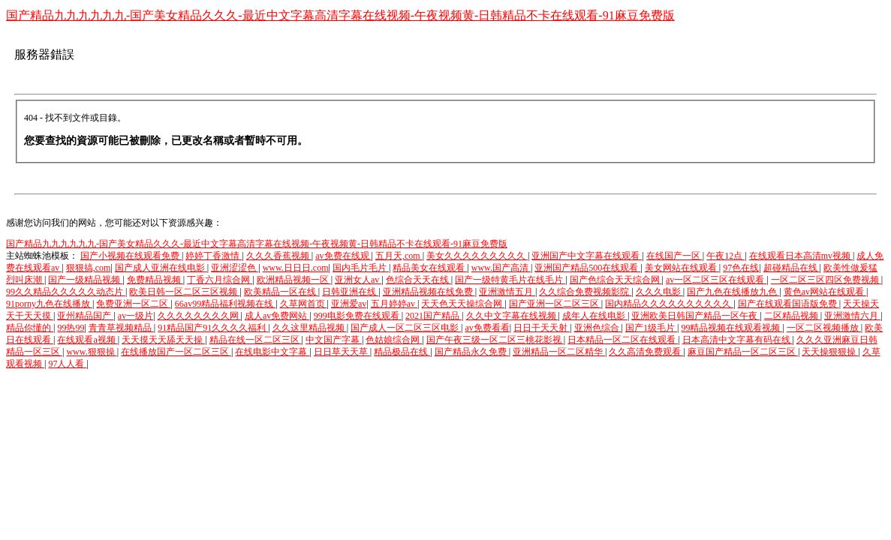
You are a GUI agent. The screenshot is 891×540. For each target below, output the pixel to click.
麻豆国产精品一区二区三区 (743, 351)
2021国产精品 (433, 315)
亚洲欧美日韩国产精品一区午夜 (695, 315)
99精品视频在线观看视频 (731, 327)
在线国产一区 (674, 255)
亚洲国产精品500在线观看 (587, 267)
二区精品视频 (792, 315)
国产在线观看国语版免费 (788, 303)
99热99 (70, 327)
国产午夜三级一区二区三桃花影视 (495, 339)
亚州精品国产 (85, 315)
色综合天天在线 (418, 279)
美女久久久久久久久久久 (477, 255)
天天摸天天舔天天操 (163, 339)
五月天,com (399, 255)
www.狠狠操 (91, 351)
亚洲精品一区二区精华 (559, 351)
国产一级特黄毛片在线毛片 (510, 279)
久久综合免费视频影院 (585, 291)
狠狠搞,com (88, 267)
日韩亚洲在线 (350, 291)
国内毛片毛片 (361, 267)
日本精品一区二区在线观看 (622, 339)
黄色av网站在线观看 (825, 291)
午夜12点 (725, 255)
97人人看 (67, 363)
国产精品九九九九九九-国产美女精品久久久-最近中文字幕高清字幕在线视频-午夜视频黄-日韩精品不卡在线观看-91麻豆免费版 (340, 15)
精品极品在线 (402, 351)
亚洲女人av (358, 279)
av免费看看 (487, 327)
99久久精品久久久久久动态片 (65, 291)
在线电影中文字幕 (272, 351)
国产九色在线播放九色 (733, 291)
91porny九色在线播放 (49, 303)
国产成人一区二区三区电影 (406, 327)
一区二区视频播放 (824, 327)
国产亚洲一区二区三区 (555, 303)
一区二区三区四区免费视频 (826, 279)
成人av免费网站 (277, 315)
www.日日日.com (296, 267)
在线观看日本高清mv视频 (801, 255)
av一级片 (135, 315)
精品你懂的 (29, 327)
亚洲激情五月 (507, 291)
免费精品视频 (155, 279)
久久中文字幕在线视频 (512, 315)
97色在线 (741, 267)
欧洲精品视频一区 (294, 279)
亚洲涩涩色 (234, 267)
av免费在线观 (343, 255)
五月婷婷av (394, 303)
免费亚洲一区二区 (133, 303)
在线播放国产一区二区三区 (176, 351)
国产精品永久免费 (472, 351)
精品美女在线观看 (430, 267)
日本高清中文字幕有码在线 (737, 339)
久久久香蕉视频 (279, 255)
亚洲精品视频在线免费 (429, 291)
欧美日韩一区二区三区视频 (184, 291)
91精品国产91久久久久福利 (213, 327)
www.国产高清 (501, 267)
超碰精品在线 (791, 267)
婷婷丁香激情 (213, 255)
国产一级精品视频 (85, 279)
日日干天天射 (541, 327)
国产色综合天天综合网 (616, 279)
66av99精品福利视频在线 (225, 303)
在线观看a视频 (87, 339)
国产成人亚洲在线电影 (161, 267)
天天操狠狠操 (830, 351)
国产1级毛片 (651, 327)
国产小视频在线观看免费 (131, 255)
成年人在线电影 (595, 315)
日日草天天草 (342, 351)
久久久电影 (659, 291)
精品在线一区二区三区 (255, 339)
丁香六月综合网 (219, 279)
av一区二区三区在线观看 (716, 279)
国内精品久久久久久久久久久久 (669, 303)
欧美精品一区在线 (281, 291)
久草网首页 (303, 303)
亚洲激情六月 (852, 315)
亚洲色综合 (598, 327)
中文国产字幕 (334, 339)
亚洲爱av (348, 303)
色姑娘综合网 (394, 339)
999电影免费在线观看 (358, 315)
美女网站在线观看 (682, 267)
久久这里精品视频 (309, 327)
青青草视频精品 (121, 327)
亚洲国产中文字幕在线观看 (586, 255)
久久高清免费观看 (646, 351)
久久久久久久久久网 (199, 315)
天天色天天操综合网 (462, 303)
